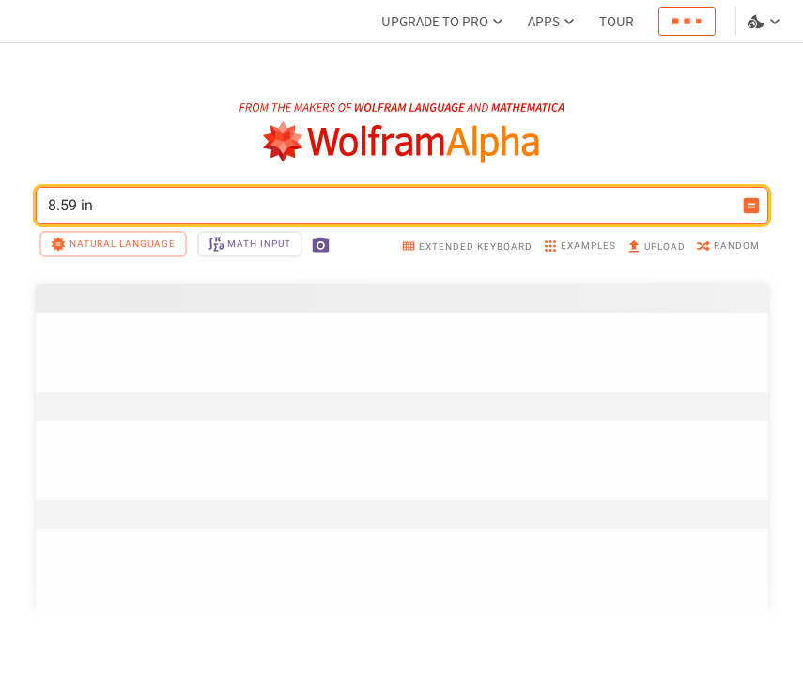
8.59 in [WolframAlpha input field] (389, 205)
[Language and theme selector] (765, 21)
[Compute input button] (751, 205)
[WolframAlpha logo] (401, 142)
